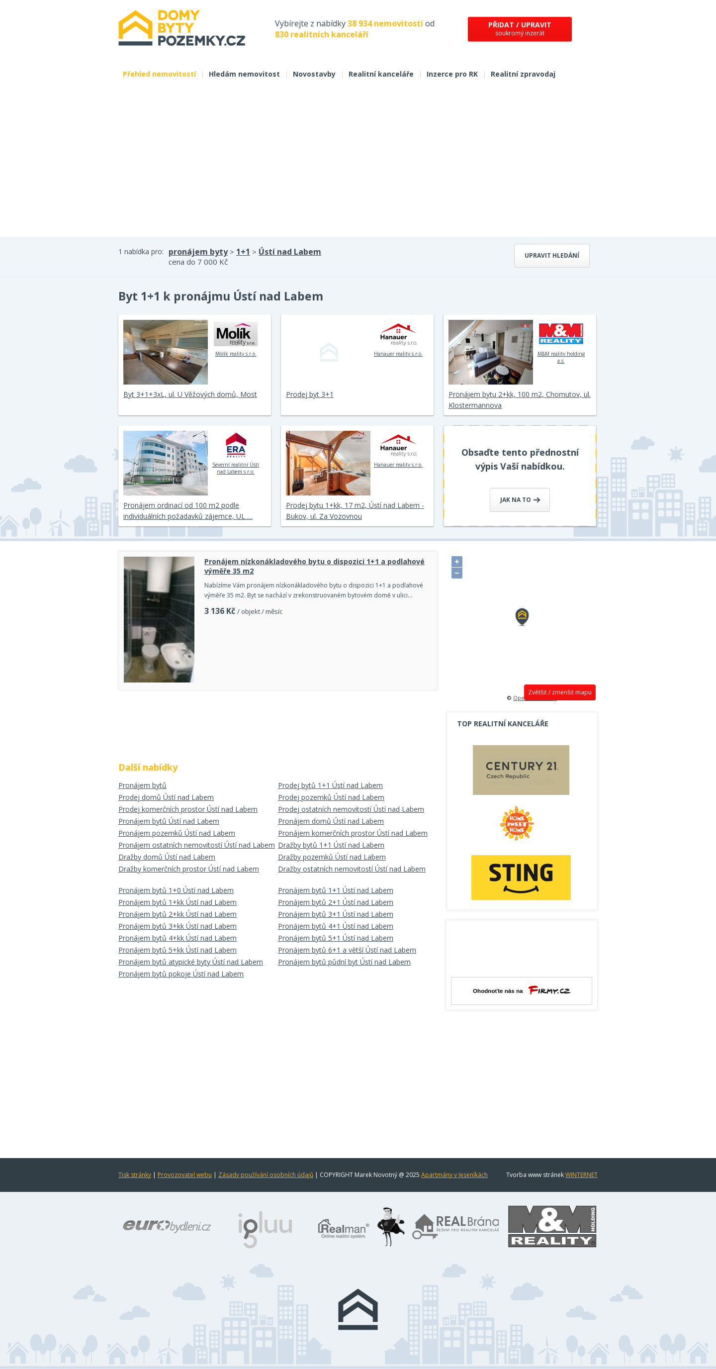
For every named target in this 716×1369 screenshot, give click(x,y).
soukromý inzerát (519, 28)
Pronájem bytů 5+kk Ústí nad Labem (177, 950)
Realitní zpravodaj (523, 74)
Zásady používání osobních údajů (265, 1175)
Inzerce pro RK (452, 74)
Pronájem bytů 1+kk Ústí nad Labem (177, 902)
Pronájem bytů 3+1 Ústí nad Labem (335, 914)
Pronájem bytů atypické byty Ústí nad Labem (190, 962)
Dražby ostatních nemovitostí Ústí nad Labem (352, 869)
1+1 (243, 251)
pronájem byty (198, 251)
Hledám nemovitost (244, 74)
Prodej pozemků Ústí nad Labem (331, 797)
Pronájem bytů (142, 785)
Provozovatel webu (185, 1175)
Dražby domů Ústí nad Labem (166, 857)
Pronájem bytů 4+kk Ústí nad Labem (177, 938)
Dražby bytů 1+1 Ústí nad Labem (331, 845)
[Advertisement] (358, 162)
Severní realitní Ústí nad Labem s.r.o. (235, 452)
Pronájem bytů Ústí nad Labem (168, 821)
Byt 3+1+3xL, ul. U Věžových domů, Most (190, 394)
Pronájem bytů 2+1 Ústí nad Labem (335, 902)
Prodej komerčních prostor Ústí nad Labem (188, 809)
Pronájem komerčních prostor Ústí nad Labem (353, 833)
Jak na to (520, 499)
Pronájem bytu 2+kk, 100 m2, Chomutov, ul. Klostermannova (519, 400)
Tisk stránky (134, 1175)
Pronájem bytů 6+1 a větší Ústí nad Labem (347, 950)
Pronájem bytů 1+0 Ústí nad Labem (176, 890)
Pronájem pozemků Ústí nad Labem (176, 833)
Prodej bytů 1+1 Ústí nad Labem (330, 785)
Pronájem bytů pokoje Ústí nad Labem (181, 973)
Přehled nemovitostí (159, 74)
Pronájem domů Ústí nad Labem (331, 821)
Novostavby (314, 74)
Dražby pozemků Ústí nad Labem (332, 857)
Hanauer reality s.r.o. (398, 338)
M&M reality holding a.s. (561, 341)
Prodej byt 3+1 (310, 394)
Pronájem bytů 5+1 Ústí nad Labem (335, 938)
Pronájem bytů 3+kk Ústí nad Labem (177, 926)
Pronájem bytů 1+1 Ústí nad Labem (335, 890)
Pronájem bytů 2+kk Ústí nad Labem (177, 914)
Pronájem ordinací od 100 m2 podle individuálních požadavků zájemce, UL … (188, 510)
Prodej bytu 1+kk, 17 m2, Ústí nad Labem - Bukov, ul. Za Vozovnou (355, 510)
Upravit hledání (552, 255)
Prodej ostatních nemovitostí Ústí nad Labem (351, 809)
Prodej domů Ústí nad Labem (166, 797)
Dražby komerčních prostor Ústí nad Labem (188, 869)
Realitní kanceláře (381, 74)
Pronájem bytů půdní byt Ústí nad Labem (344, 962)
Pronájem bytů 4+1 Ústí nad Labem (335, 926)
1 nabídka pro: (141, 251)
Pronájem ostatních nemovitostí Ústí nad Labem (196, 845)
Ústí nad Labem (290, 251)
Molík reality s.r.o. (236, 338)
